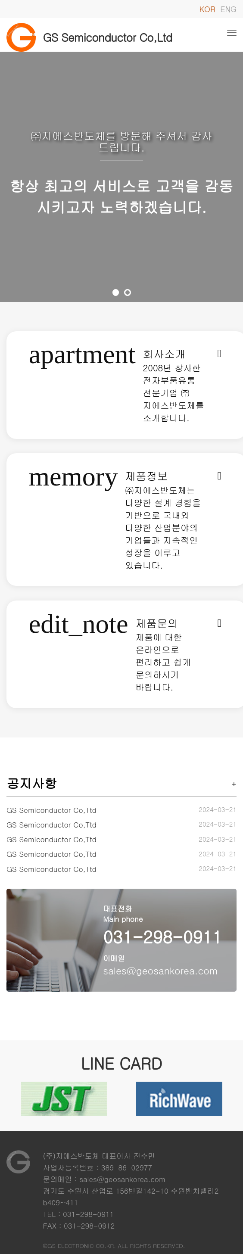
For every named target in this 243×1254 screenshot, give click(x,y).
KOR (207, 8)
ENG (228, 8)
